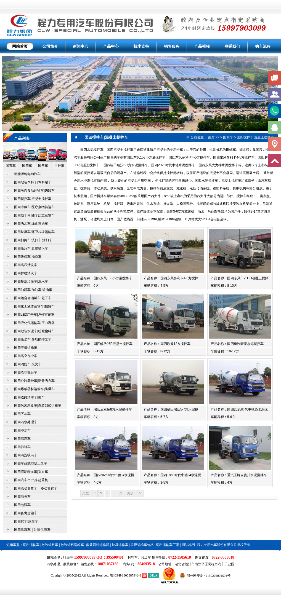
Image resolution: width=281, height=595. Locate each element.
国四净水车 (22, 430)
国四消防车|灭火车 (27, 364)
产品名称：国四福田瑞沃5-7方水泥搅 (171, 409)
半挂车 (59, 166)
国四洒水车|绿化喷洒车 (31, 224)
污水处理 (53, 564)
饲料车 (133, 557)
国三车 (43, 166)
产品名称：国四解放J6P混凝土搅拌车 (104, 344)
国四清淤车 (22, 439)
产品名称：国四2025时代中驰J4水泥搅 (105, 475)
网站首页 (20, 46)
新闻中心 (80, 46)
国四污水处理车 (25, 422)
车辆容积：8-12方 (90, 351)
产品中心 (111, 46)
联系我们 (232, 46)
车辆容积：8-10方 (224, 286)
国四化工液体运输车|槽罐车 (34, 306)
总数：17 (89, 493)
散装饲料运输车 (72, 545)
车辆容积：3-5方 (156, 482)
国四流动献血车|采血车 (31, 472)
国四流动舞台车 (25, 372)
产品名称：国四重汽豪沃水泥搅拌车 (237, 344)
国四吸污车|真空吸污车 (31, 248)
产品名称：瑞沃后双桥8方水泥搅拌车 (104, 409)
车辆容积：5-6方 (223, 417)
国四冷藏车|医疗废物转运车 (34, 207)
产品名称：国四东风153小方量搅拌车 (104, 278)
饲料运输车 (31, 545)
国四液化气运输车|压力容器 (34, 323)
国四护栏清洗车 (25, 273)
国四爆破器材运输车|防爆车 (34, 389)
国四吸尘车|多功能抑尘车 (32, 339)
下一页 (118, 493)
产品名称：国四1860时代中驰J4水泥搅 (172, 475)
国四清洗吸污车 (25, 455)
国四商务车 (22, 496)
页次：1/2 (134, 493)
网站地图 (188, 545)
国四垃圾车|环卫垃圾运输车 (34, 232)
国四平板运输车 (25, 348)
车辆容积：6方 (88, 286)
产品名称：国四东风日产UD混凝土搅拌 (239, 278)
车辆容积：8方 (88, 417)
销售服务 (171, 46)
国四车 (27, 166)
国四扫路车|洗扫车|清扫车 (33, 240)
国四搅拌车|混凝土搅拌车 (32, 199)
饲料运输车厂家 (167, 545)
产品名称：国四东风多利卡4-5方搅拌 (171, 278)
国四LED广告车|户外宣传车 (34, 315)
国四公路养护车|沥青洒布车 (34, 381)
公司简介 (50, 46)
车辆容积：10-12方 (225, 351)
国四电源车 (22, 505)
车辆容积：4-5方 (156, 286)
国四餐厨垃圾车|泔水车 (31, 281)
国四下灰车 (22, 414)
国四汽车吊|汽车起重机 (31, 480)
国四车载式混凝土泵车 (30, 463)
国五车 (11, 166)
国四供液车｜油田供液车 (32, 530)
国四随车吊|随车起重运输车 (34, 215)
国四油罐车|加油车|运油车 (33, 290)
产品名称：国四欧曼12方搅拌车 (167, 344)
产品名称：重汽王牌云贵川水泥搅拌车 (239, 475)
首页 (211, 137)
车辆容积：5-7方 (156, 417)
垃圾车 (146, 557)
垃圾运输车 (120, 545)
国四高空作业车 (25, 356)
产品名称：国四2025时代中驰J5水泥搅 (239, 409)
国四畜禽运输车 (25, 513)
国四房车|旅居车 (26, 521)
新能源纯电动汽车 (27, 174)
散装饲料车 (50, 545)
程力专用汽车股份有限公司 (217, 545)
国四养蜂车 (22, 447)
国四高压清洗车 (25, 265)
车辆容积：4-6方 (89, 482)
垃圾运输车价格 (142, 545)
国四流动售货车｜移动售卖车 (35, 488)
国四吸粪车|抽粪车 (27, 257)
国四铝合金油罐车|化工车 (32, 298)
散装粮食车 (71, 564)
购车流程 (263, 46)
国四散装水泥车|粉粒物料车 (34, 331)
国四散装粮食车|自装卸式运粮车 (37, 406)
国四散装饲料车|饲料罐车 (32, 182)
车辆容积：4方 (221, 482)
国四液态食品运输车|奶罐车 (34, 190)
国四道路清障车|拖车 (29, 397)
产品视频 (202, 46)
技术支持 (141, 46)
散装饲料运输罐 (97, 545)
